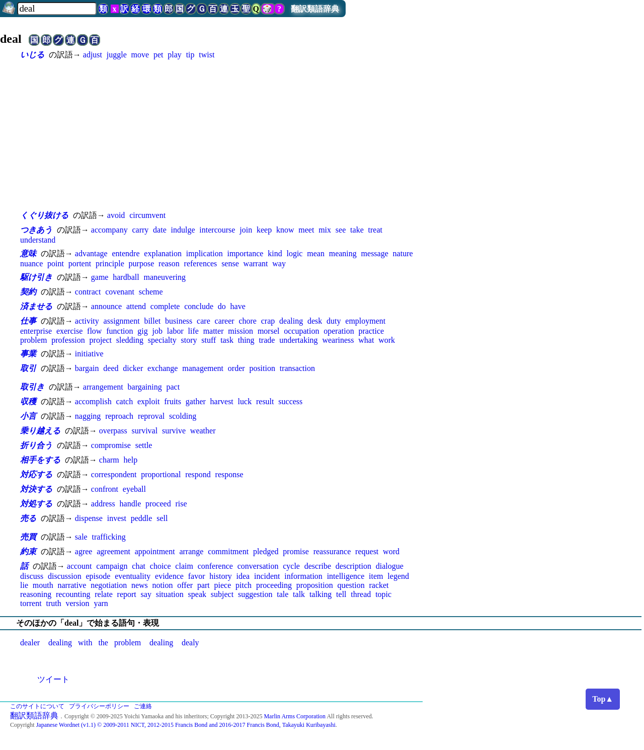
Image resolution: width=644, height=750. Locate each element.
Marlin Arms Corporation (295, 716)
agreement (113, 551)
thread (361, 594)
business (178, 321)
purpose (141, 263)
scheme (151, 291)
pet (158, 54)
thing (246, 340)
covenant (119, 291)
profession (68, 340)
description (353, 566)
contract (88, 291)
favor (196, 576)
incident (267, 576)
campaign (111, 566)
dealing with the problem (94, 642)
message (374, 253)
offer (185, 585)
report (126, 594)
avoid (116, 215)
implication (204, 253)
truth (53, 603)
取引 (28, 368)
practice (371, 331)
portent (79, 263)
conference (215, 566)
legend (398, 576)
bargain (87, 368)
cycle (291, 566)
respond (198, 474)
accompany (109, 230)
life (193, 331)
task (226, 340)
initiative (89, 353)
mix (324, 230)
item (376, 576)
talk (299, 594)
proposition (314, 585)
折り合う (36, 445)
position (262, 368)
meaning (343, 253)
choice (160, 566)
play (175, 54)
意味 (28, 253)
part (203, 585)
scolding (182, 416)
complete (165, 306)
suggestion (255, 594)
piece (222, 585)
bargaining (145, 387)
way (279, 263)
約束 (28, 551)
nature (403, 253)
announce (106, 306)
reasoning (35, 594)
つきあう (36, 230)
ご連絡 (143, 706)
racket (378, 585)
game (100, 277)
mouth (43, 585)
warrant (256, 263)
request (366, 551)
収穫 (28, 401)
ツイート (53, 679)
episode (98, 576)
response (229, 474)
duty (334, 321)
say (146, 594)
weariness (338, 340)
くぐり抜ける (44, 215)
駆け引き (36, 277)
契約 (28, 291)
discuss (31, 576)
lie (24, 585)
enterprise (36, 331)
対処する (36, 503)
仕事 (28, 321)
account (79, 566)
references (200, 263)
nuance (31, 263)
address (103, 503)
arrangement (103, 387)
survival (145, 430)
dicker (133, 368)
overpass (113, 430)
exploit (148, 401)
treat (375, 230)
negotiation (109, 585)
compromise (111, 445)
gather (196, 401)
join (245, 230)
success (290, 401)
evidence (169, 576)
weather (203, 430)
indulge (183, 230)
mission (240, 331)
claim (184, 566)
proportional (161, 474)
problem (33, 340)
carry (140, 230)
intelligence (346, 576)
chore (247, 321)
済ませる (36, 306)
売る (28, 518)
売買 (28, 537)
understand (37, 240)
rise (181, 503)
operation (339, 331)
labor (175, 331)
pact (173, 387)
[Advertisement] (221, 134)
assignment (122, 321)
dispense (89, 518)
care (203, 321)
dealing (291, 321)
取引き (32, 387)
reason (169, 263)
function (119, 331)
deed (110, 368)
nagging (88, 416)
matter (213, 331)
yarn (101, 603)
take (357, 230)
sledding (129, 340)
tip (190, 54)
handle (130, 503)
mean (316, 253)
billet (152, 321)
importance (245, 253)
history (220, 576)
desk (314, 321)
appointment (155, 551)
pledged (266, 551)
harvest (221, 401)
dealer (30, 642)
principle (110, 263)
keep (264, 230)
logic (294, 253)
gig (142, 331)
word (391, 551)
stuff (208, 340)
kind (275, 253)
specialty (162, 340)
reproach (119, 416)
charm (109, 460)
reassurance (332, 551)
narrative (71, 585)
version (77, 603)
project (101, 340)
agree (84, 551)
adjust (92, 54)
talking (320, 594)
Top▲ (602, 699)
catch (124, 401)
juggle (117, 54)
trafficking (108, 537)
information (303, 576)
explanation (163, 253)
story (189, 340)
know (285, 230)
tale (282, 594)
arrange (191, 551)
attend (136, 306)
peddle (141, 518)
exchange (162, 368)
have (238, 306)
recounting (73, 594)
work (386, 340)
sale (81, 537)
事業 (28, 353)
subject (222, 594)
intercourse (217, 230)
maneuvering (164, 277)
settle (143, 445)
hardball (126, 277)
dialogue (390, 566)
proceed (158, 503)
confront (104, 489)
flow (94, 331)
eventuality (132, 576)
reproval (151, 416)
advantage (91, 253)
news (139, 585)
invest (116, 518)
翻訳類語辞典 (315, 9)
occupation (301, 331)
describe (317, 566)
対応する (36, 474)
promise (296, 551)
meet (306, 230)
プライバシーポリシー (99, 706)
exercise (69, 331)
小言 (28, 416)
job (157, 331)
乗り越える (40, 430)
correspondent (114, 474)
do (222, 306)
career (224, 321)
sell (162, 518)
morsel (269, 331)
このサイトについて (37, 706)
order (236, 368)
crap (268, 321)
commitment (228, 551)
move (140, 54)
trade (267, 340)
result (265, 401)
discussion (65, 576)
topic (383, 594)
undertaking (298, 340)
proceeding (274, 585)
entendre (125, 253)
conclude (198, 306)
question (350, 585)
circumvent (147, 215)
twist (206, 54)
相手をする (40, 460)
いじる (32, 54)
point (55, 263)
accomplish (93, 401)
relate (104, 594)
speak (197, 594)
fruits (172, 401)
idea (243, 576)
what (366, 340)
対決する (36, 489)
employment (365, 321)
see (341, 230)
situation (170, 594)
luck (245, 401)
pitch (243, 585)
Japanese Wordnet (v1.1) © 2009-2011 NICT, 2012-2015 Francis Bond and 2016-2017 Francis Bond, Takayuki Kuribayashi (186, 724)
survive (174, 430)
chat (138, 566)
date (160, 230)
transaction (297, 368)
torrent (31, 603)
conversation (258, 566)
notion (162, 585)
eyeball (134, 489)
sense (230, 263)
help (131, 460)
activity (87, 321)
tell (341, 594)
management (202, 368)
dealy (190, 642)
